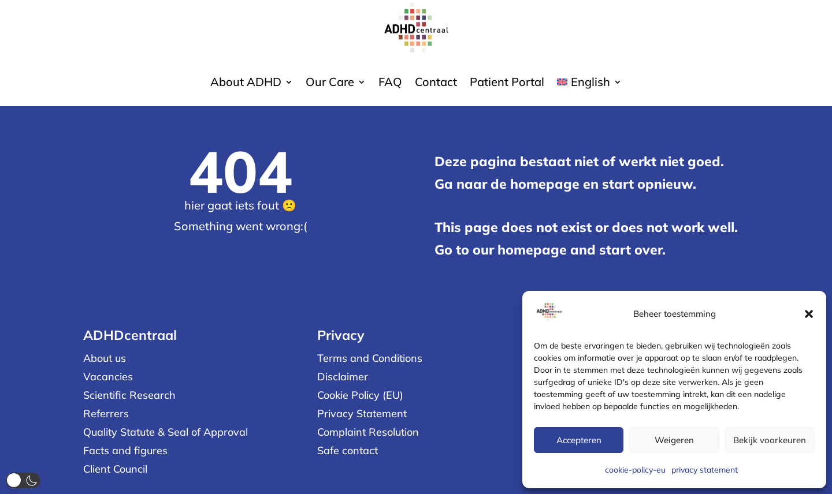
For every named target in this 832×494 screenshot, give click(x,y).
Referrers (106, 413)
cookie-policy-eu (635, 470)
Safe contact (347, 450)
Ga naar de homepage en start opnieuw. (565, 183)
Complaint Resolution (368, 432)
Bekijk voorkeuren (769, 440)
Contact (436, 83)
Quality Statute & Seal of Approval (165, 432)
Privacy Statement (362, 413)
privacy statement (704, 470)
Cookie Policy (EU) (360, 395)
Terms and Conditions (369, 358)
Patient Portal (507, 83)
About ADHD (245, 83)
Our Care (330, 83)
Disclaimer (342, 376)
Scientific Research (129, 395)
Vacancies (108, 376)
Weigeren (674, 440)
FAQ (390, 83)
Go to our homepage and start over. (550, 249)
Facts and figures (125, 450)
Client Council (115, 469)
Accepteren (578, 440)
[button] (809, 314)
